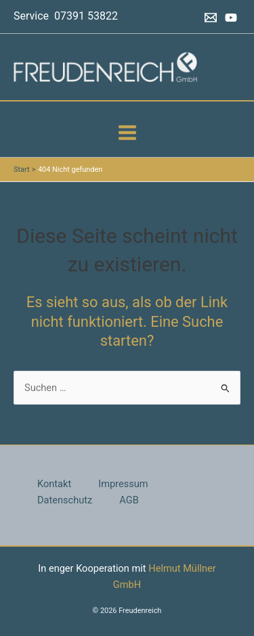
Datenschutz (64, 500)
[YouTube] (231, 18)
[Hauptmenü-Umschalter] (127, 132)
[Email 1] (211, 18)
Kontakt (54, 484)
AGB (128, 500)
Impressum (123, 484)
